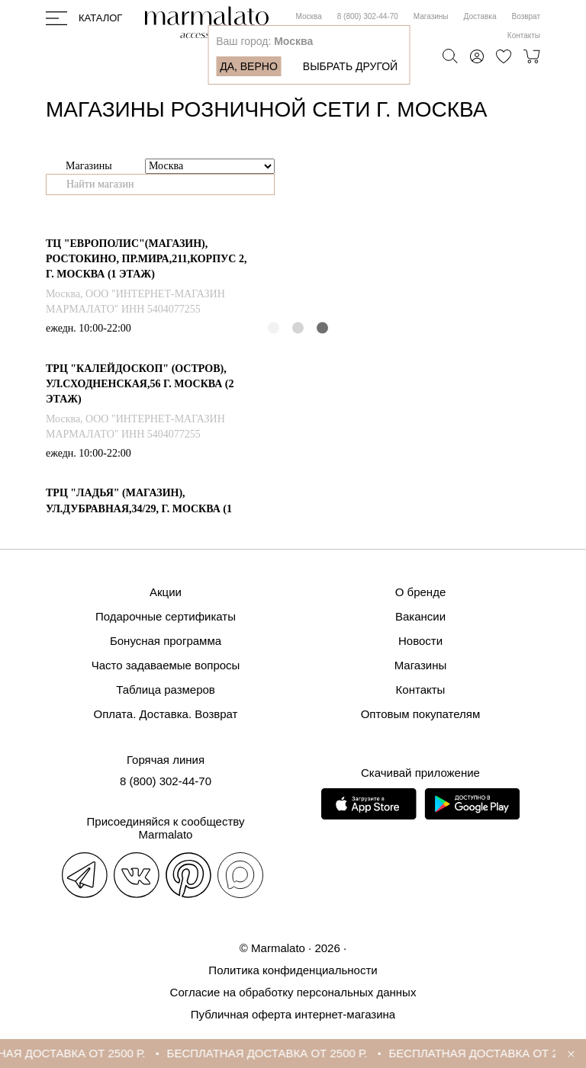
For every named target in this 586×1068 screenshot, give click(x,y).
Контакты (523, 35)
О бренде (420, 591)
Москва (309, 16)
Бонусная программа (165, 640)
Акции (166, 591)
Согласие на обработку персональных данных (293, 992)
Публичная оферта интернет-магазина (293, 1014)
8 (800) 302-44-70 (367, 16)
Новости (420, 640)
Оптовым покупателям (421, 713)
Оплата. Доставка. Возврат (166, 713)
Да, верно (249, 66)
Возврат (526, 16)
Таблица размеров (165, 689)
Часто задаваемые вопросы (166, 665)
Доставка (480, 16)
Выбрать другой (350, 66)
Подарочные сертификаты (165, 616)
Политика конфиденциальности (292, 970)
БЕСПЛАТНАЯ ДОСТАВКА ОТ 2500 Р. (271, 1053)
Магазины (431, 16)
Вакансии (420, 616)
